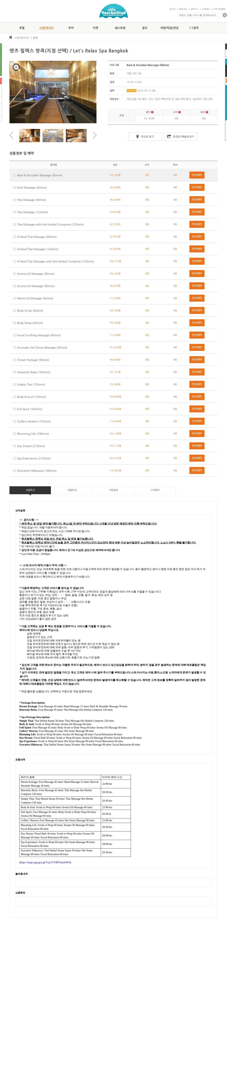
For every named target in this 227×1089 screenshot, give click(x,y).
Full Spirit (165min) (29, 409)
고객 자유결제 (219, 9)
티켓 (95, 28)
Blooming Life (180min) (33, 433)
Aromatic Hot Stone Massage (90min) (42, 347)
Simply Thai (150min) (31, 384)
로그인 (172, 9)
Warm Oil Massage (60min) (35, 298)
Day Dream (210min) (31, 446)
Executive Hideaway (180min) (37, 470)
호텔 (21, 28)
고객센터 (205, 9)
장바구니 (194, 9)
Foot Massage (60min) (32, 187)
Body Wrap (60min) (30, 323)
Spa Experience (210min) (34, 458)
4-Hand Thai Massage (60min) (37, 236)
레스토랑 (120, 28)
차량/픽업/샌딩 (169, 28)
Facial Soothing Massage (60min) (39, 335)
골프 (144, 28)
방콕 (35, 37)
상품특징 (30, 490)
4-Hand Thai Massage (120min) (37, 249)
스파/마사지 (46, 28)
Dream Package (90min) (33, 359)
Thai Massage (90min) (31, 199)
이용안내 (71, 490)
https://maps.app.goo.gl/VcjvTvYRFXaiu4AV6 (45, 862)
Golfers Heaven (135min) (34, 421)
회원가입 (183, 9)
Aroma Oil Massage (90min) (35, 286)
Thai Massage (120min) (32, 212)
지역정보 (113, 490)
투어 (71, 28)
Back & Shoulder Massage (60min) (39, 175)
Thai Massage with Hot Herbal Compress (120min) (50, 224)
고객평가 (155, 490)
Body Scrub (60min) (30, 310)
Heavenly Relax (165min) (33, 372)
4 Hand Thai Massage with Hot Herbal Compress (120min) (55, 261)
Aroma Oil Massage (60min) (35, 273)
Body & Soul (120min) (31, 396)
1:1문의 (194, 28)
